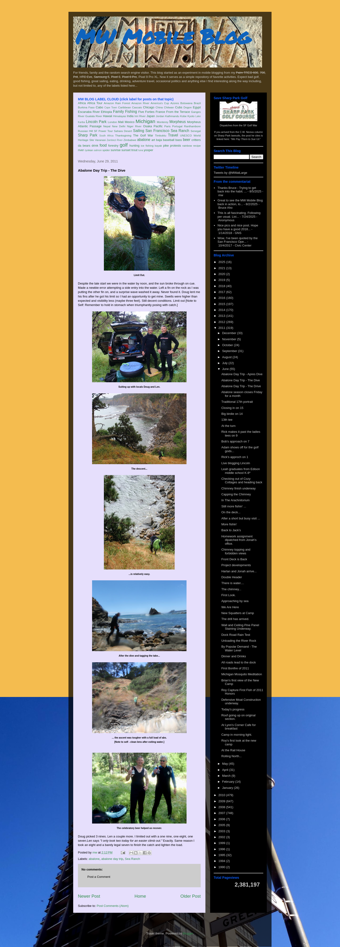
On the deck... (230, 512)
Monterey (162, 121)
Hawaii (107, 116)
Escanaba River (89, 112)
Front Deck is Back (234, 559)
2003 (222, 831)
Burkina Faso (86, 107)
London (112, 121)
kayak (158, 145)
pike (166, 145)
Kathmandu (172, 116)
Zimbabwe (129, 139)
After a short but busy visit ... (240, 518)
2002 (222, 837)
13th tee (226, 419)
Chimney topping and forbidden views (235, 551)
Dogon (187, 107)
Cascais (137, 107)
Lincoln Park (96, 122)
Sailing (138, 131)
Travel (173, 135)
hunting (134, 145)
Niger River (134, 126)
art (153, 140)
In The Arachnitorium (235, 500)
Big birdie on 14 (231, 414)
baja (159, 140)
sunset (125, 150)
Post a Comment (98, 877)
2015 (222, 304)
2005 (222, 825)
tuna (140, 150)
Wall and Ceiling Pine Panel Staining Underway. (240, 627)
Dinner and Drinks (233, 656)
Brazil (197, 103)
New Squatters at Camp (237, 613)
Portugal (177, 126)
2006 (222, 819)
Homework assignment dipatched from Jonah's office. (238, 540)
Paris (167, 126)
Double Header (231, 577)
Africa (82, 103)
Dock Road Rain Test (235, 635)
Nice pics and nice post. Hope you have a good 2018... (237, 227)
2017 (222, 292)
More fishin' (229, 524)
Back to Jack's (231, 530)
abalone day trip (112, 859)
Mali (121, 122)
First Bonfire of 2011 (235, 668)
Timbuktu (160, 135)
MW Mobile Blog (163, 36)
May (225, 763)
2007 (222, 813)
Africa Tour (94, 103)
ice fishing (147, 145)
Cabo (99, 107)
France (160, 112)
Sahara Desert (123, 130)
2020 (222, 274)
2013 (222, 316)
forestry (113, 145)
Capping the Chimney (236, 494)
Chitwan (169, 107)
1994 (222, 861)
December (229, 333)
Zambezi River (115, 140)
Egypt (197, 107)
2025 (222, 262)
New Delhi (118, 126)
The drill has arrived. (235, 619)
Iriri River (140, 116)
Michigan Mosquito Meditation (241, 674)
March (227, 775)
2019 (222, 280)
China (159, 107)
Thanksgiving (123, 135)
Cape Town (110, 107)
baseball (168, 140)
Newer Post (89, 896)
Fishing (131, 112)
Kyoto (191, 116)
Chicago (148, 107)
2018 (222, 286)
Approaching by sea (234, 601)
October (228, 345)
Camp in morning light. (236, 734)
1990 (222, 867)
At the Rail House (233, 750)
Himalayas (119, 116)
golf (124, 145)
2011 (222, 328)
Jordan (160, 116)
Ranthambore (192, 126)
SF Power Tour (103, 130)
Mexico (129, 122)
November (229, 339)
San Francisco (157, 131)
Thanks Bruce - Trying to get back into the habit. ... (236, 189)
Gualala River (93, 116)
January (228, 788)
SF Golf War (250, 125)
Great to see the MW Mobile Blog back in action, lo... (240, 202)
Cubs (178, 107)
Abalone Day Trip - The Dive (240, 380)
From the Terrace (178, 112)
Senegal (196, 130)
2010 (222, 795)
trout (134, 150)
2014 (222, 310)
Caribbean (124, 107)
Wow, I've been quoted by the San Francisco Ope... (237, 240)
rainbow (187, 145)
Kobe (183, 116)
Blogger (188, 933)
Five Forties (146, 112)
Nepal (106, 126)
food (103, 145)
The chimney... (231, 589)
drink (95, 145)
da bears (84, 145)
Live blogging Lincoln (235, 463)
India (130, 116)
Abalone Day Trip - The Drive (241, 386)
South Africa (106, 135)
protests (175, 145)
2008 (222, 807)
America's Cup (160, 103)
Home (140, 896)
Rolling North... (231, 756)
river (81, 150)
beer (186, 140)
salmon (98, 150)
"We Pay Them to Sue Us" (245, 139)
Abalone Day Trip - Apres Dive (241, 374)
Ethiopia (106, 112)
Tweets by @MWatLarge (230, 172)
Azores (174, 103)
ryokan (89, 150)
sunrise (116, 150)
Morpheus (177, 122)
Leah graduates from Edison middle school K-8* (240, 471)
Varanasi (100, 139)
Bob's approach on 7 (235, 441)
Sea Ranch (180, 131)
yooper (148, 150)
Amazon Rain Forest (117, 103)
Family (118, 112)
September (230, 351)
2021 (222, 268)
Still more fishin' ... (233, 506)
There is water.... (232, 583)
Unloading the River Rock (238, 640)
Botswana (186, 103)
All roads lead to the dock (238, 662)
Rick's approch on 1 (234, 457)
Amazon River (140, 103)
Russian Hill (85, 130)
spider (106, 150)
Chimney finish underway (238, 488)
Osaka (147, 126)
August (227, 357)
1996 (222, 849)
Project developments (236, 565)
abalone (143, 140)
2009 (222, 801)
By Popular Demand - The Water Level (239, 648)
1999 (222, 843)
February (228, 781)
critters (196, 140)
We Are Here (230, 607)
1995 (222, 855)
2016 (222, 298)
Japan (150, 116)
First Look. (228, 595)
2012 (222, 322)
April (225, 770)
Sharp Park (87, 135)
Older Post (190, 896)
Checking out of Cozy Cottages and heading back (241, 480)
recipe (197, 145)
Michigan (145, 121)
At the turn (228, 426)
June (226, 369)
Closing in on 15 (232, 408)
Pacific (158, 126)
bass (178, 140)
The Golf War (143, 135)
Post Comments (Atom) (113, 906)
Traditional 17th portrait (237, 401)
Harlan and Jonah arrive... (239, 571)
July (225, 363)
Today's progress (232, 709)
